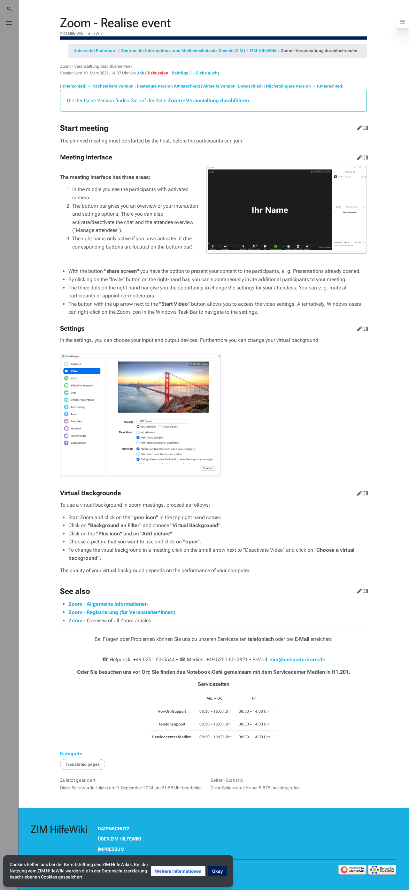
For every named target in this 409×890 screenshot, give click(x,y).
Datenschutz (114, 828)
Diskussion (157, 73)
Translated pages (83, 764)
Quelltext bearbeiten (364, 126)
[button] (178, 871)
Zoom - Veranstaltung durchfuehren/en (319, 50)
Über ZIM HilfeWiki (119, 838)
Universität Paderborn (95, 50)
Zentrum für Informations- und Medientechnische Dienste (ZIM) (183, 50)
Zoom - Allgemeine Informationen (108, 604)
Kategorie (71, 753)
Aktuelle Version (219, 86)
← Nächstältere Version (110, 86)
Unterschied (73, 86)
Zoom (75, 621)
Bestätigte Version (155, 86)
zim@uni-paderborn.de (297, 659)
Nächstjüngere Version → (291, 86)
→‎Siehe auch (205, 73)
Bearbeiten (358, 126)
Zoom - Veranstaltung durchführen (208, 100)
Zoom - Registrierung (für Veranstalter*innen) (121, 612)
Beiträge (180, 73)
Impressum (111, 849)
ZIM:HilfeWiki (263, 50)
